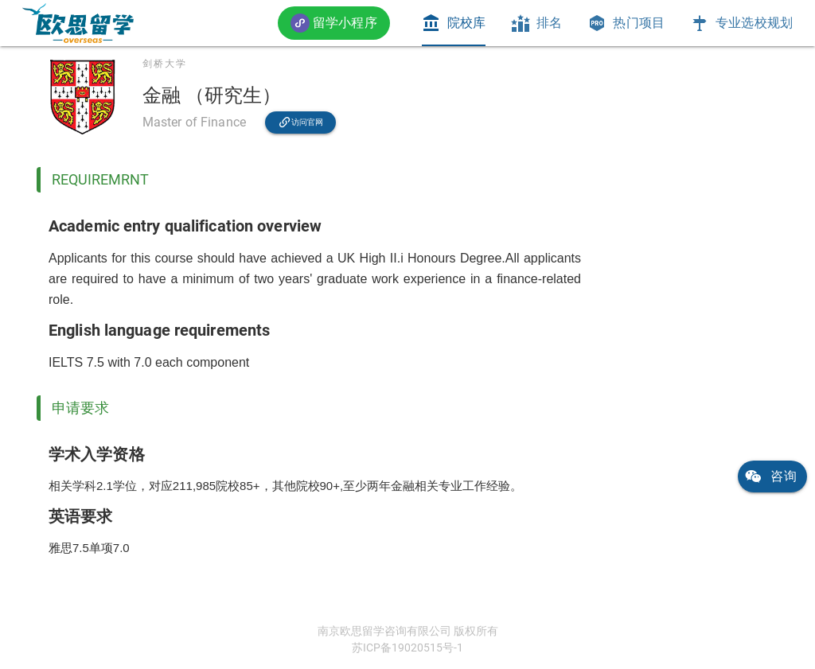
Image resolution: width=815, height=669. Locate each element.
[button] (334, 22)
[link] (78, 23)
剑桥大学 (164, 63)
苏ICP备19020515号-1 (407, 647)
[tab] (453, 23)
